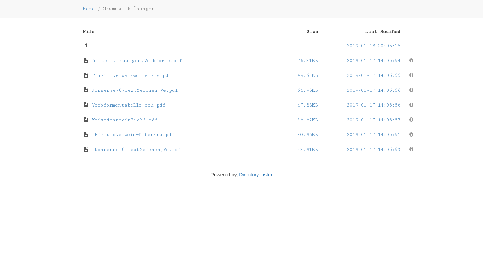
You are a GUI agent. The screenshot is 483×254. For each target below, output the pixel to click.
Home (89, 9)
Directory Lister (255, 174)
